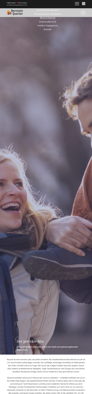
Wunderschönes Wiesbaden (47, 14)
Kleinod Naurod (47, 18)
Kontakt (47, 29)
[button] (77, 3)
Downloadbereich (47, 22)
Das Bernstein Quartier (48, 10)
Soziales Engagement (48, 25)
